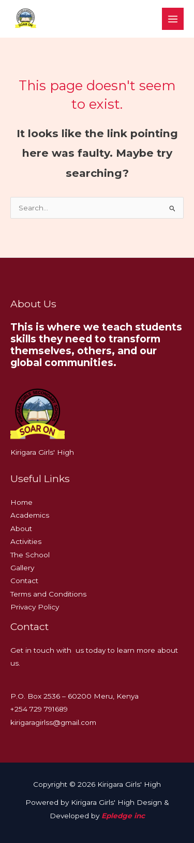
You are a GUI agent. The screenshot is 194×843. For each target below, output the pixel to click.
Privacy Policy (34, 607)
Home (21, 502)
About (21, 528)
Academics (29, 515)
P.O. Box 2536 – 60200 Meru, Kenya (74, 696)
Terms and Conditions (48, 594)
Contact (24, 580)
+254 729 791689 (39, 709)
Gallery (22, 568)
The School (30, 555)
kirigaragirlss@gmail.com (53, 722)
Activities (25, 541)
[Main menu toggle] (173, 19)
